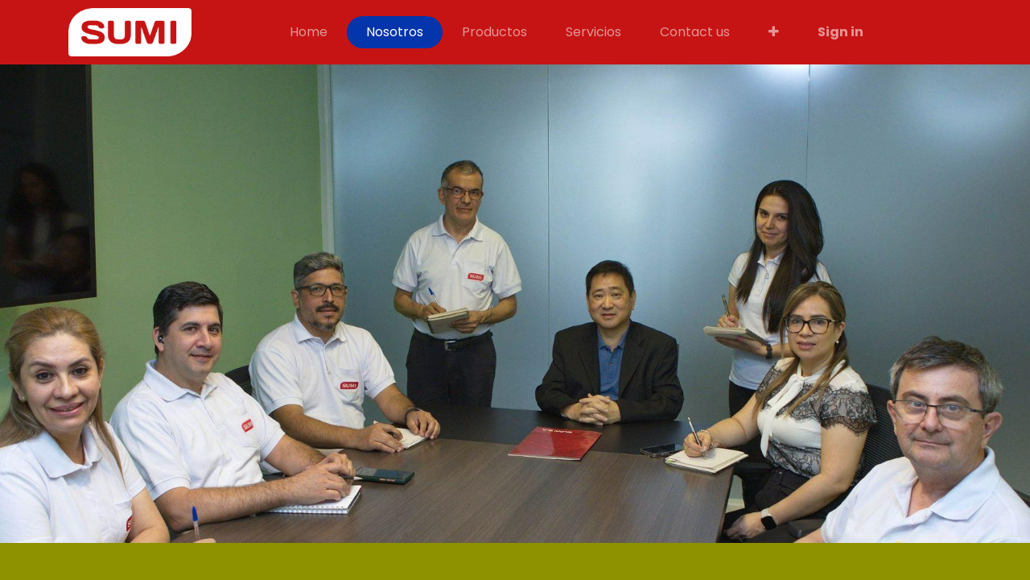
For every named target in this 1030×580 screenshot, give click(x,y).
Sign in (840, 32)
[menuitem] (308, 32)
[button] (773, 32)
